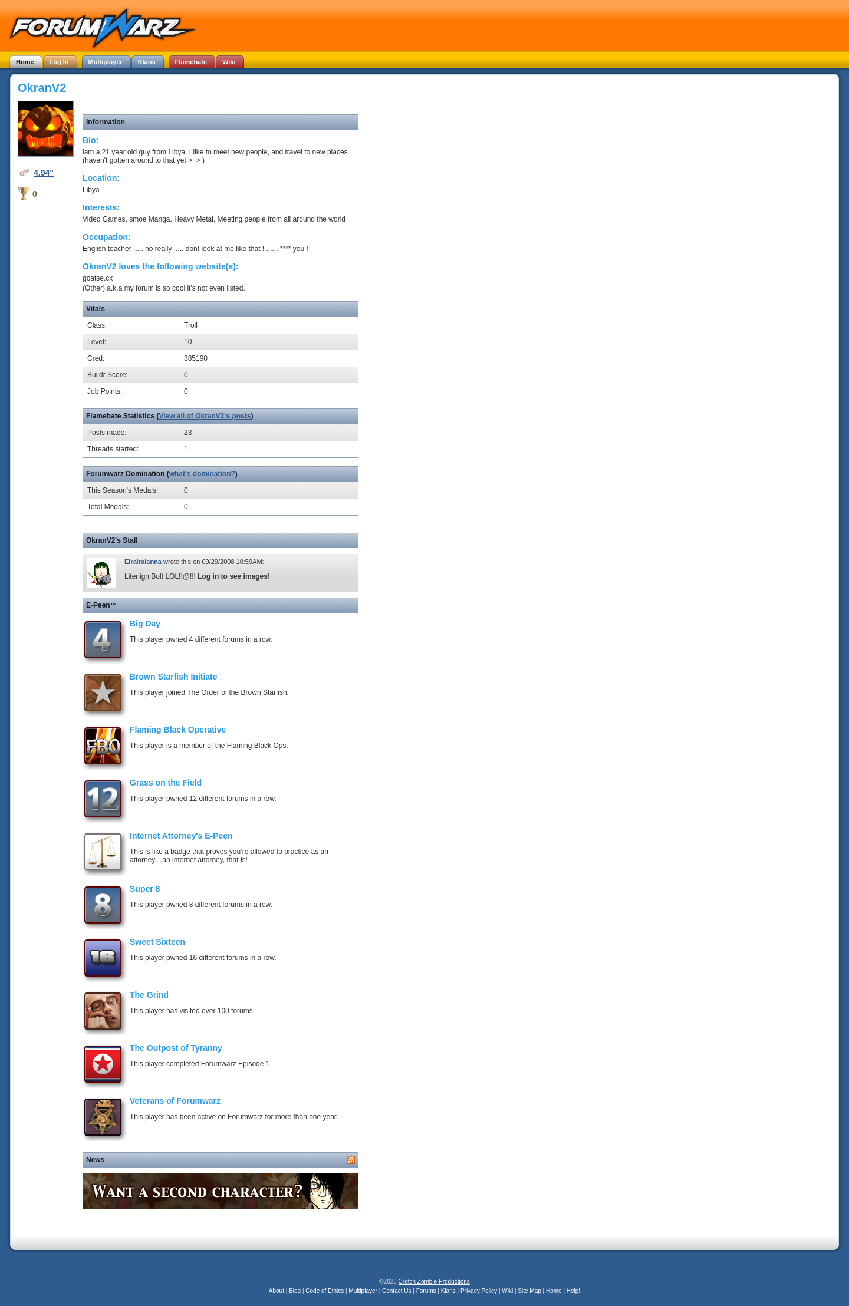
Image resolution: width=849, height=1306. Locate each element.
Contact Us (396, 1291)
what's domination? (202, 474)
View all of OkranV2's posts (205, 416)
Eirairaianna (143, 561)
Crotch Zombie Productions (434, 1281)
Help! (573, 1291)
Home (554, 1291)
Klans (448, 1291)
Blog (295, 1291)
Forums (426, 1291)
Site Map (529, 1291)
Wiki (507, 1291)
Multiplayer (363, 1291)
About (276, 1291)
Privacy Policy (478, 1291)
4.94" (44, 172)
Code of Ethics (324, 1291)
